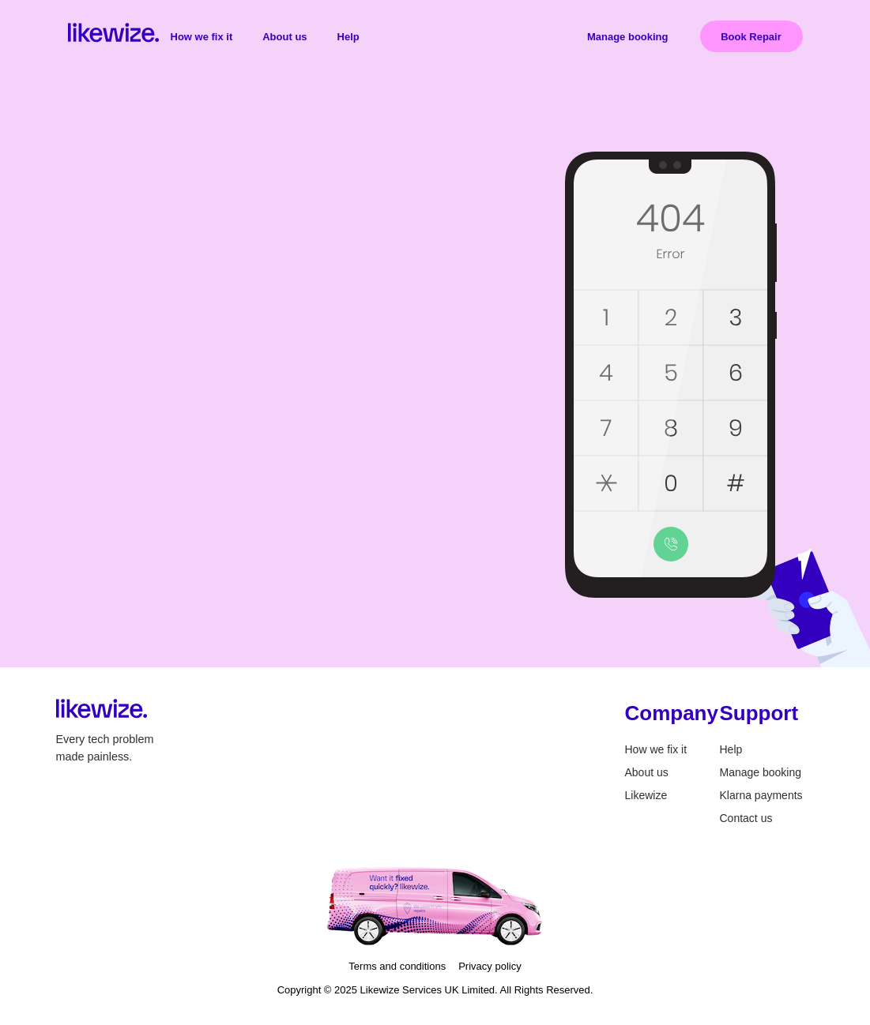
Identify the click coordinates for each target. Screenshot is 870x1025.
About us (284, 37)
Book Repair (751, 37)
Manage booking (628, 37)
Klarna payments (761, 795)
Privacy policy (489, 966)
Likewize (646, 795)
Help (348, 37)
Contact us (746, 818)
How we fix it (202, 37)
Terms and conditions (397, 966)
